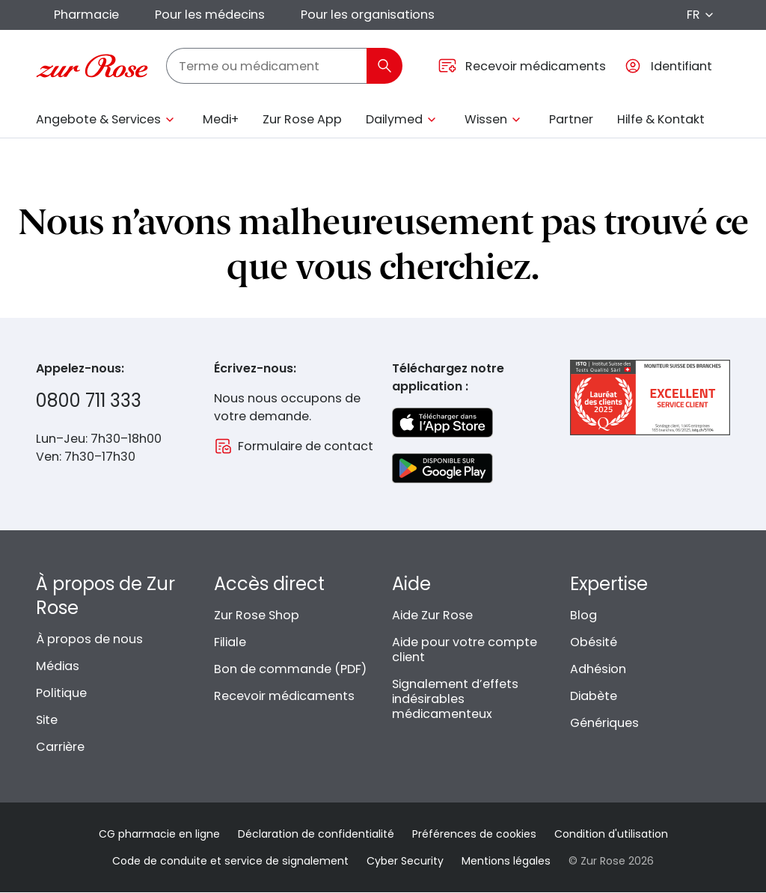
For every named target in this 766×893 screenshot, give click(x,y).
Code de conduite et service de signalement (230, 860)
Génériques (604, 722)
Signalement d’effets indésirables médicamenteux (455, 698)
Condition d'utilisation (611, 833)
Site (47, 719)
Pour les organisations (368, 14)
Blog (583, 615)
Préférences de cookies (474, 833)
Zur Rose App (302, 119)
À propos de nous (89, 639)
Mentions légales (506, 860)
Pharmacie (86, 14)
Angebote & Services (98, 119)
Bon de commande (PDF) (290, 669)
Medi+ (221, 119)
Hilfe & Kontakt (661, 119)
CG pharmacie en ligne (159, 833)
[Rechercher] (384, 66)
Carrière (60, 746)
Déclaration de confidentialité (316, 833)
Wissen (486, 119)
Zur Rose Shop (256, 615)
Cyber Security (405, 860)
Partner (571, 119)
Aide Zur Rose (432, 615)
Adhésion (598, 669)
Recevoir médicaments (284, 696)
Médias (57, 666)
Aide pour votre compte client (464, 649)
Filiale (230, 642)
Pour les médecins (210, 14)
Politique (61, 693)
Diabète (593, 696)
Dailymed (394, 119)
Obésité (593, 642)
